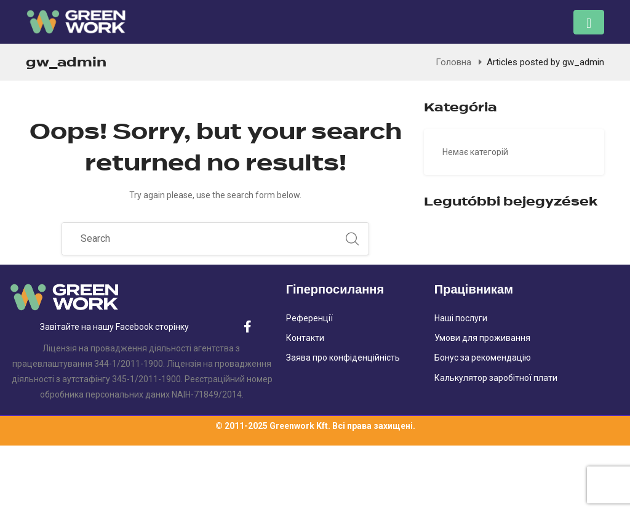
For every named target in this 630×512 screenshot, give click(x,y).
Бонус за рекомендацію (482, 357)
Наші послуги (460, 318)
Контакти (305, 338)
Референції (309, 318)
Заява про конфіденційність (343, 357)
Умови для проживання (482, 338)
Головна (453, 62)
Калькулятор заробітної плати (495, 378)
